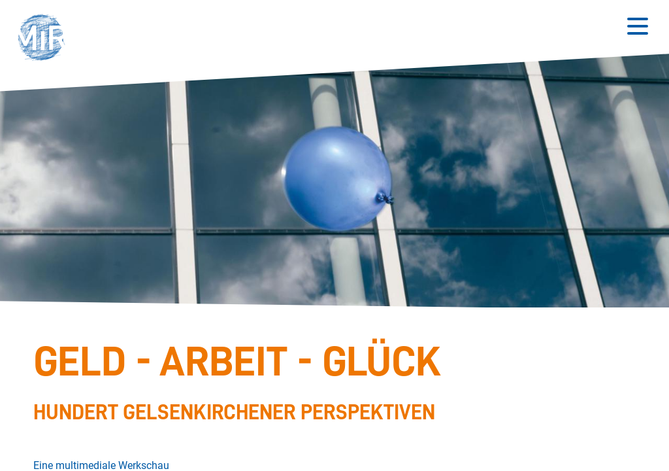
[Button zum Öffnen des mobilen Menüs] (637, 26)
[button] (45, 39)
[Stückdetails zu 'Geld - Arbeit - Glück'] (327, 384)
